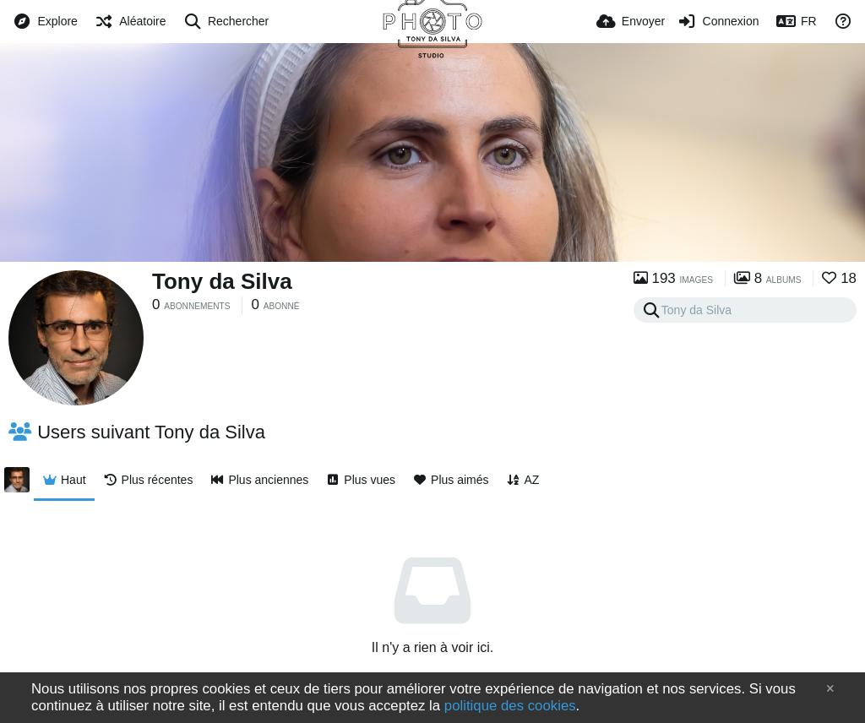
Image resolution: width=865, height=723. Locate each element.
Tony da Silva (222, 281)
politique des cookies (510, 706)
